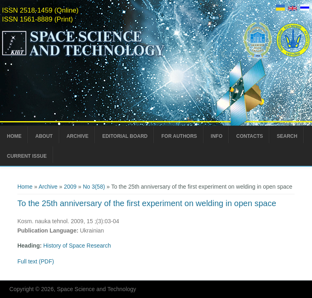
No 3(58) (94, 186)
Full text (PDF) (35, 261)
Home (14, 136)
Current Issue (27, 156)
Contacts (249, 136)
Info (217, 136)
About (44, 136)
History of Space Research (77, 245)
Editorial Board (125, 136)
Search (287, 136)
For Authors (179, 136)
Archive (78, 136)
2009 (70, 186)
